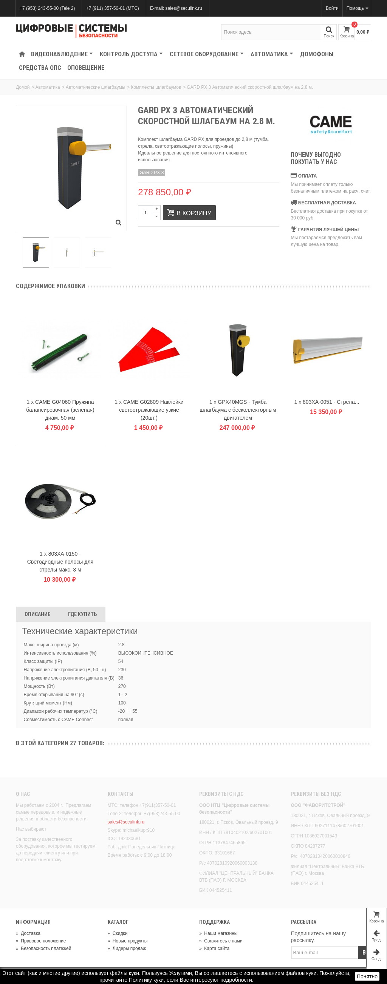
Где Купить (82, 615)
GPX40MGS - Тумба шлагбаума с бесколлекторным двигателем (238, 411)
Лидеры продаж (127, 949)
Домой (23, 87)
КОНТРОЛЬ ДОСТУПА (131, 54)
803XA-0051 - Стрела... (331, 403)
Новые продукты (128, 941)
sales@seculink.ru (126, 823)
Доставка (28, 934)
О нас (23, 795)
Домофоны (316, 54)
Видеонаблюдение (62, 54)
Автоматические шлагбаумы (95, 87)
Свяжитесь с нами (221, 941)
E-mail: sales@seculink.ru (176, 8)
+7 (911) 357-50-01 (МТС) (112, 8)
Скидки (118, 934)
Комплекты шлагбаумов (156, 87)
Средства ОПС (40, 67)
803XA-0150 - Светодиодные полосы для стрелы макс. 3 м (60, 563)
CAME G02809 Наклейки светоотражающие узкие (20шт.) (151, 411)
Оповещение (85, 67)
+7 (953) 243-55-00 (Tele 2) (47, 8)
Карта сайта (214, 949)
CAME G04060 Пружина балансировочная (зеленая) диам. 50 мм (60, 411)
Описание (37, 615)
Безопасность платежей (43, 949)
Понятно (367, 976)
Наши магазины (218, 934)
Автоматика (272, 54)
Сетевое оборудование (207, 54)
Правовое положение (41, 941)
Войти (332, 8)
